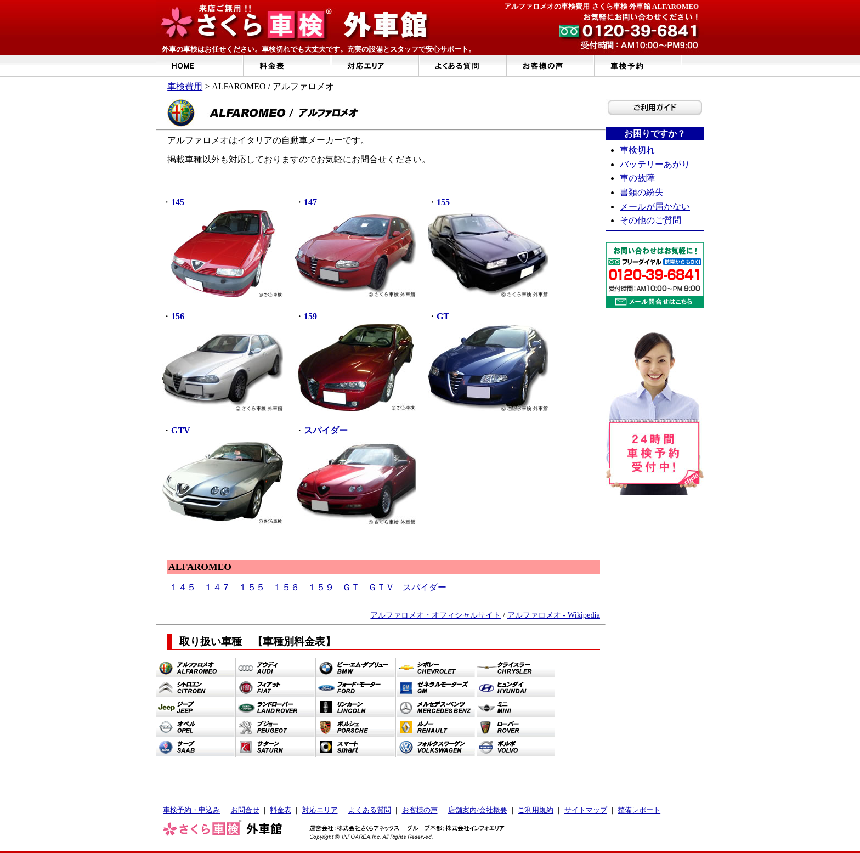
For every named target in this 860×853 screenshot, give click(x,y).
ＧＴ (351, 587)
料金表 (280, 810)
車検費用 (184, 86)
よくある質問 (369, 810)
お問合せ (245, 810)
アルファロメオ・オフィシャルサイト (435, 615)
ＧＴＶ (381, 587)
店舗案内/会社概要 (477, 810)
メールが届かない (655, 206)
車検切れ (637, 150)
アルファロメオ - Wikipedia (553, 615)
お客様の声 (420, 810)
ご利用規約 (535, 810)
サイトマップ (585, 810)
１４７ (217, 587)
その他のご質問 (650, 220)
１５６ (286, 587)
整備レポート (639, 810)
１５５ (252, 587)
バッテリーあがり (655, 164)
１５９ (321, 587)
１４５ (182, 587)
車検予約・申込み (191, 810)
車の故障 (637, 178)
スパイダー (424, 587)
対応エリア (320, 810)
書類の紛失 (642, 192)
